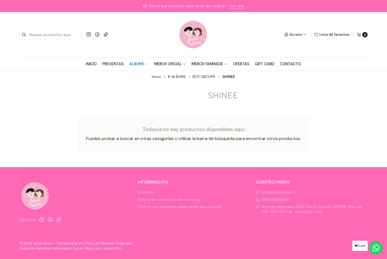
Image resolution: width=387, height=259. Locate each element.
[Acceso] (295, 35)
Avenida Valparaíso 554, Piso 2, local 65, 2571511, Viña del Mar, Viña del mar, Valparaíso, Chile (309, 209)
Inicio (156, 77)
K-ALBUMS (177, 77)
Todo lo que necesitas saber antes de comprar (179, 206)
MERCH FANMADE (209, 64)
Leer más (236, 6)
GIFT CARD (264, 64)
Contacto (146, 192)
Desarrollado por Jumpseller (97, 248)
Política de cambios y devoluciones (169, 199)
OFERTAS (241, 64)
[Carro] (362, 34)
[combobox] (48, 34)
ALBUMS (139, 64)
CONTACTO (290, 64)
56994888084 (272, 199)
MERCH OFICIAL (170, 64)
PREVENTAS (113, 64)
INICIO (91, 64)
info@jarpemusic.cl (275, 192)
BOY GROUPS (204, 77)
